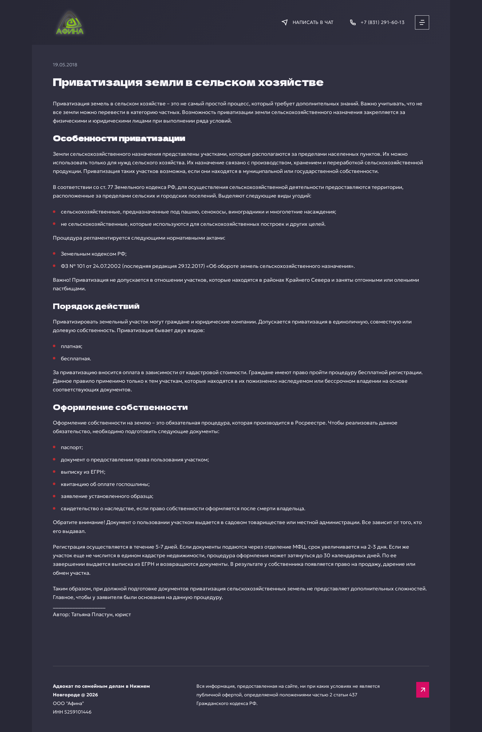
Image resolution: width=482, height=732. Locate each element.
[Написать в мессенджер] (307, 22)
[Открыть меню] (422, 22)
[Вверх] (422, 690)
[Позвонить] (377, 22)
